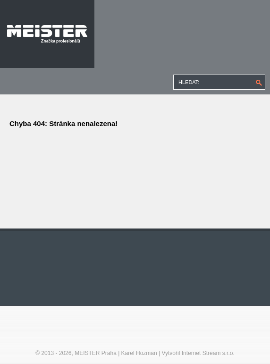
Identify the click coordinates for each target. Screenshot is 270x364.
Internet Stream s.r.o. (208, 353)
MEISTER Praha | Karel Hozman (116, 353)
